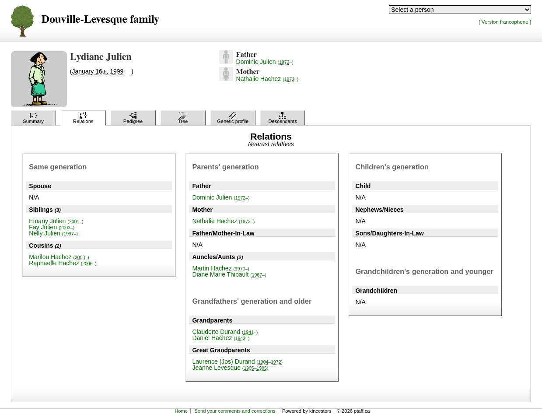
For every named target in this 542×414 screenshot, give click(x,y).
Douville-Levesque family (100, 19)
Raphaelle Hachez (63, 263)
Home (181, 411)
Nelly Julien (53, 233)
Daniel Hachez (220, 337)
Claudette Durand (225, 331)
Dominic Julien (265, 61)
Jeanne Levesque (230, 367)
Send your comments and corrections (234, 411)
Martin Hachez (220, 268)
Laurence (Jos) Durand (237, 361)
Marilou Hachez (59, 256)
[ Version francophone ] (505, 22)
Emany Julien (56, 221)
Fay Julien (51, 227)
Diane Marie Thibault (229, 274)
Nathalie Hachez (267, 78)
